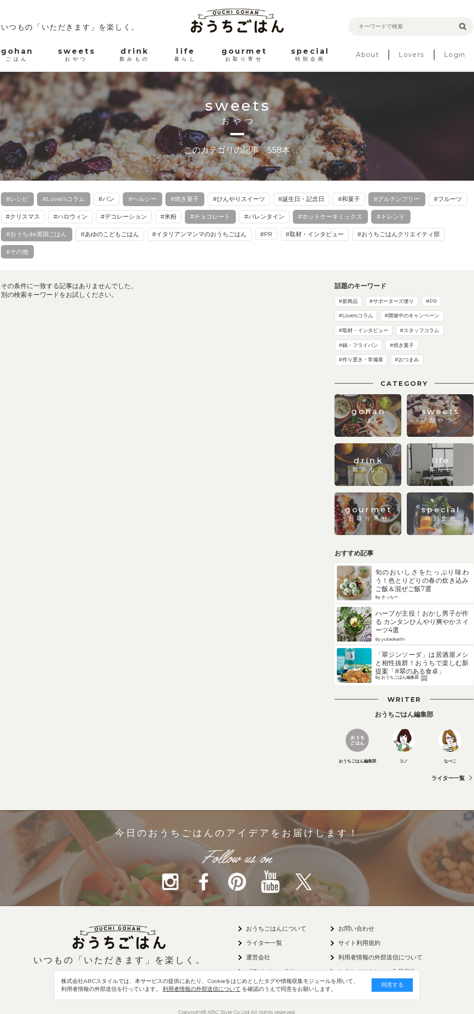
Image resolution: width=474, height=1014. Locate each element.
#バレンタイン (264, 216)
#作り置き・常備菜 (361, 359)
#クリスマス (23, 216)
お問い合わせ (356, 928)
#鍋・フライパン (358, 345)
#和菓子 (349, 198)
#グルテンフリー (396, 198)
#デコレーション (124, 216)
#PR (266, 234)
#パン (106, 198)
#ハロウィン (70, 216)
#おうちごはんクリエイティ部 (398, 234)
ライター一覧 (448, 778)
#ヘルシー (142, 198)
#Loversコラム (64, 198)
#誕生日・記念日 (301, 198)
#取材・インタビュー (314, 234)
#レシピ (17, 198)
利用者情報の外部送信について (194, 988)
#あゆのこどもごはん (110, 234)
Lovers (411, 54)
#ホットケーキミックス (330, 216)
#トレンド (391, 216)
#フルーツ (448, 198)
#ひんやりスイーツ (239, 198)
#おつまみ (407, 359)
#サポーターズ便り (391, 301)
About (367, 54)
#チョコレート (210, 216)
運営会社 (258, 957)
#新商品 (348, 301)
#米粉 (168, 216)
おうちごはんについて (276, 928)
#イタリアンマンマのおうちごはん (199, 234)
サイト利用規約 (359, 942)
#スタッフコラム (419, 330)
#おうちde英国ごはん (36, 234)
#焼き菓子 (185, 198)
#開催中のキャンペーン (412, 315)
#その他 (17, 251)
